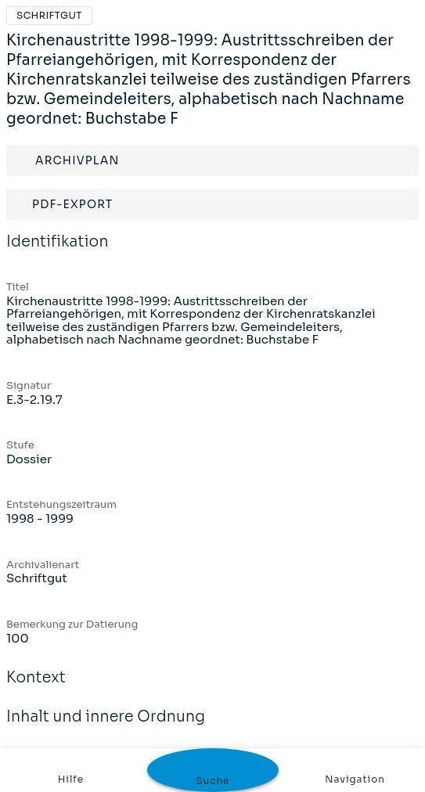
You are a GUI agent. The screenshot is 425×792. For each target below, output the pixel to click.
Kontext (36, 687)
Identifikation (57, 252)
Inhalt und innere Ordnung (105, 727)
